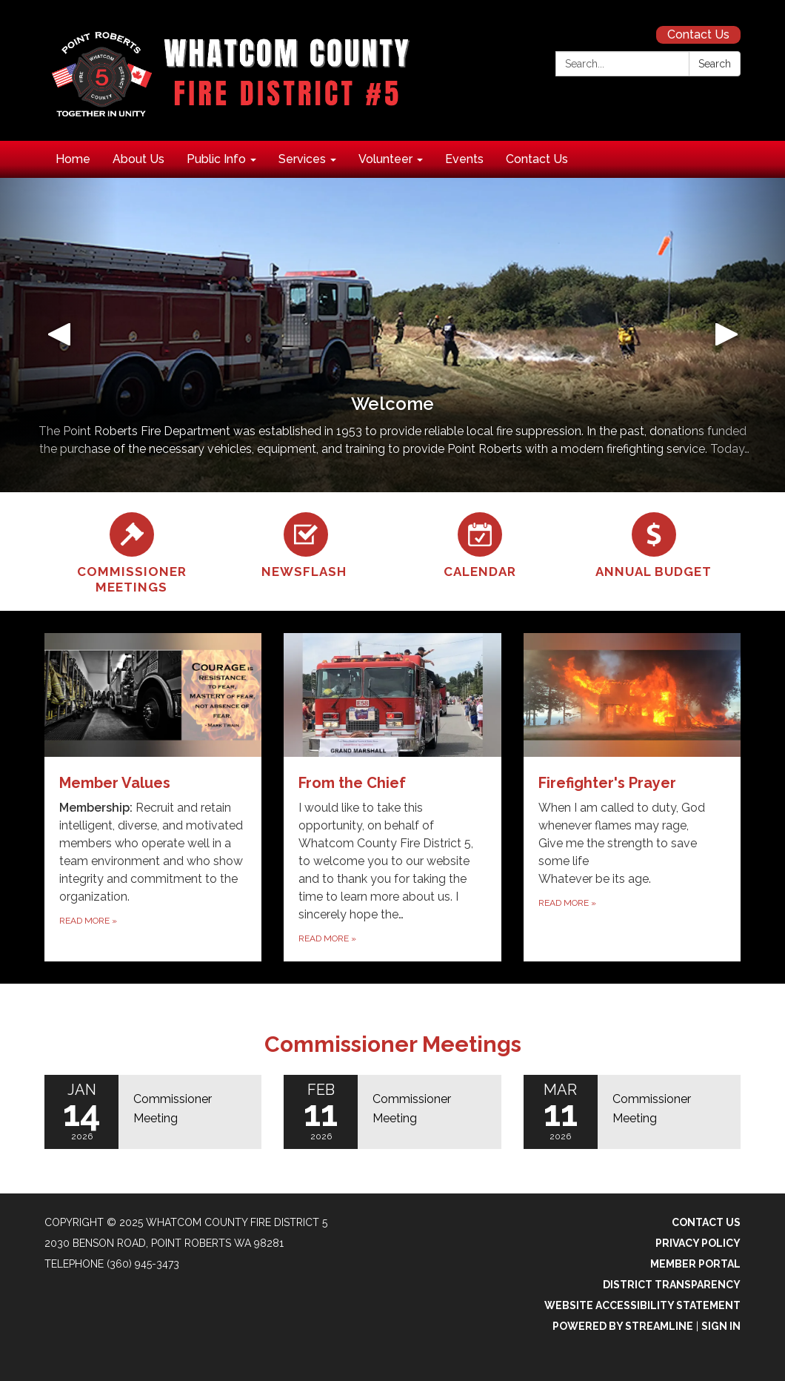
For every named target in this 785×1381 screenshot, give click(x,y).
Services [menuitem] (302, 159)
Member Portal (695, 1264)
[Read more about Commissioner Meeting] (152, 1112)
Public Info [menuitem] (216, 159)
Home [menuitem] (73, 159)
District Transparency (672, 1285)
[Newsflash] (305, 543)
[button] (59, 335)
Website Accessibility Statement (642, 1305)
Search (714, 64)
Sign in (721, 1326)
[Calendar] (479, 543)
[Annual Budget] (653, 543)
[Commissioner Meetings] (131, 551)
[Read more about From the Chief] (392, 797)
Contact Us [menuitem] (537, 159)
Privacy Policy (698, 1243)
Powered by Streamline (622, 1326)
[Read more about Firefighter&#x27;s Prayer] (632, 797)
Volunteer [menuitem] (385, 159)
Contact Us (698, 34)
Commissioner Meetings (392, 1044)
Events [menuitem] (464, 159)
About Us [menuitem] (138, 159)
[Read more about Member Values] (152, 797)
